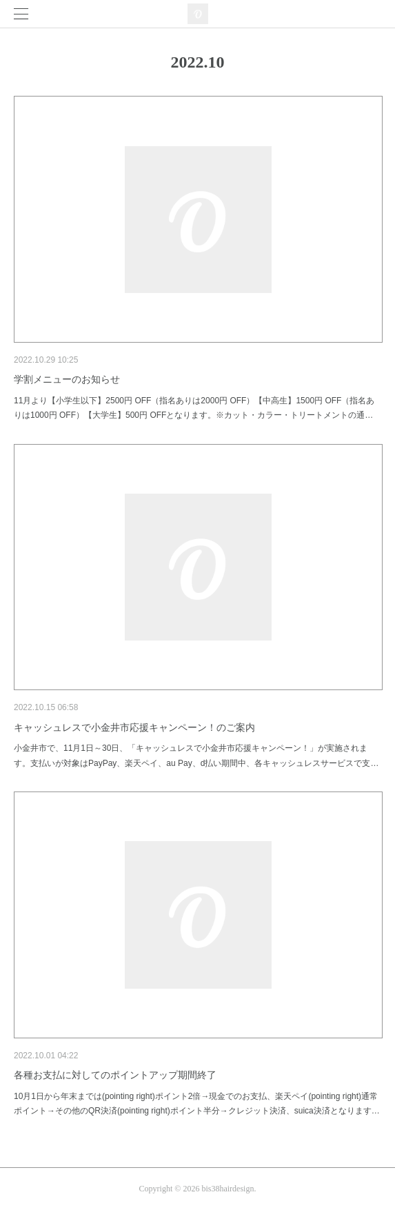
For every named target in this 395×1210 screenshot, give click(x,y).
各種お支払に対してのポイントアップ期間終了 (115, 1074)
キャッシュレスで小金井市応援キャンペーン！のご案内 (134, 727)
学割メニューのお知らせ (67, 379)
